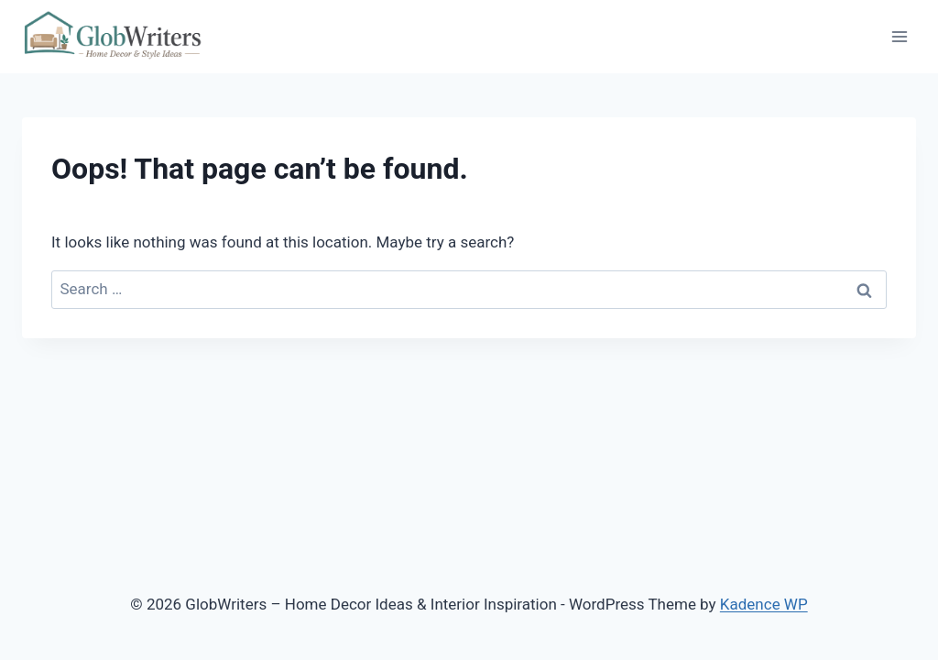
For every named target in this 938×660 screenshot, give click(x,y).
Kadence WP (764, 604)
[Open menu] (899, 36)
